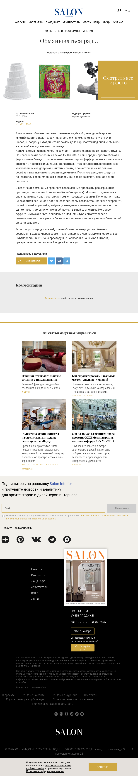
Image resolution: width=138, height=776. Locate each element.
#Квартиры (38, 465)
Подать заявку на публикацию (26, 699)
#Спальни (88, 396)
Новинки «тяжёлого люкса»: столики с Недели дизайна (41, 377)
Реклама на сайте (33, 695)
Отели (59, 31)
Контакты (90, 695)
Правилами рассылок (44, 518)
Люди (107, 22)
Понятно (102, 767)
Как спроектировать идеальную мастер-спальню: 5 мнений (93, 377)
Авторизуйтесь (52, 298)
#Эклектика (52, 465)
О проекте (8, 695)
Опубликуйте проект (82, 648)
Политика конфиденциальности (52, 703)
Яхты (48, 31)
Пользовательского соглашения (97, 515)
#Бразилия (27, 469)
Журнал (118, 22)
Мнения (87, 31)
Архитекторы (71, 22)
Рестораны (72, 31)
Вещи (97, 22)
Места (87, 22)
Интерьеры (36, 22)
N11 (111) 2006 (23, 124)
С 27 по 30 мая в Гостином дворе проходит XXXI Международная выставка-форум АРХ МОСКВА (93, 437)
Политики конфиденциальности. (45, 771)
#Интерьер (77, 396)
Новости (20, 22)
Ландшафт (53, 22)
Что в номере (82, 631)
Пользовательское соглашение (73, 699)
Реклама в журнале (64, 695)
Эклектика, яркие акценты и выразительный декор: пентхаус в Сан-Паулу (40, 437)
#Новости (26, 392)
